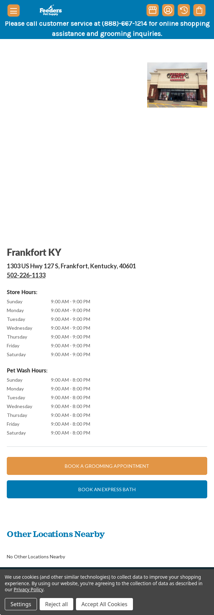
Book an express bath (107, 489)
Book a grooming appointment (107, 466)
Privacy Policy (28, 589)
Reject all (56, 604)
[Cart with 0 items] (199, 10)
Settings (21, 604)
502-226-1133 (26, 275)
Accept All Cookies (104, 604)
